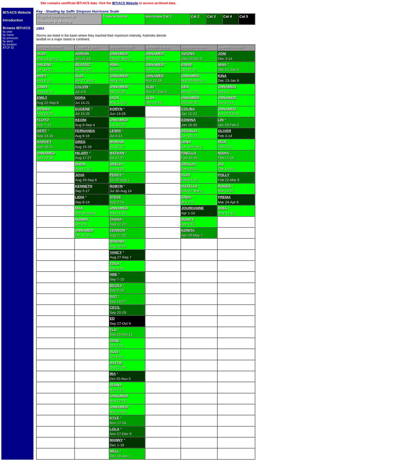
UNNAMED (119, 54)
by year (7, 31)
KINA (222, 76)
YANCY (116, 252)
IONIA (186, 197)
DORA (80, 98)
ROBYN (116, 186)
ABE (113, 274)
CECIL (115, 307)
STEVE (115, 197)
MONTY (187, 219)
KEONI (80, 120)
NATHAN (117, 153)
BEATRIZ (82, 65)
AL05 (185, 175)
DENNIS (43, 109)
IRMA (114, 65)
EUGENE (82, 109)
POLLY (223, 175)
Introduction (13, 20)
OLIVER (224, 131)
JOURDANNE (192, 208)
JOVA (79, 175)
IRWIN (80, 164)
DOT (113, 297)
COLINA (188, 109)
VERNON (117, 230)
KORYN (116, 109)
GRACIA (188, 164)
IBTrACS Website (125, 3)
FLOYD (43, 120)
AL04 (41, 54)
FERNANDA (85, 131)
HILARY (81, 153)
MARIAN (117, 142)
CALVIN (81, 87)
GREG (80, 142)
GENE (115, 341)
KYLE (114, 418)
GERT (42, 131)
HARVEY (44, 142)
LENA (186, 142)
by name (8, 34)
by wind (8, 41)
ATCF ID (8, 47)
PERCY (116, 175)
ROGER (224, 186)
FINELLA (188, 153)
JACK (114, 98)
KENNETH (83, 186)
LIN (220, 120)
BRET (42, 76)
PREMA (224, 197)
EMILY (42, 98)
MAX (79, 208)
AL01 (79, 76)
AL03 (114, 352)
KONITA (188, 230)
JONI (222, 54)
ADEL (222, 208)
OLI (221, 164)
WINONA (117, 241)
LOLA (114, 429)
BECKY (116, 286)
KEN (185, 87)
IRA (113, 374)
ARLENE (44, 65)
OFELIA (116, 164)
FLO (113, 330)
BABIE (186, 65)
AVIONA (188, 54)
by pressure (10, 38)
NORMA (81, 219)
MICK (222, 142)
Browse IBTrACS (16, 28)
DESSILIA (189, 131)
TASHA (116, 219)
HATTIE (116, 363)
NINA (222, 65)
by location (10, 44)
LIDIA (79, 197)
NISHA (223, 153)
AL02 (150, 87)
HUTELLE (189, 186)
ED (112, 318)
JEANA (116, 385)
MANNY (116, 440)
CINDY (42, 87)
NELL (114, 451)
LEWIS (115, 131)
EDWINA (188, 120)
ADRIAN (82, 54)
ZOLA (114, 263)
